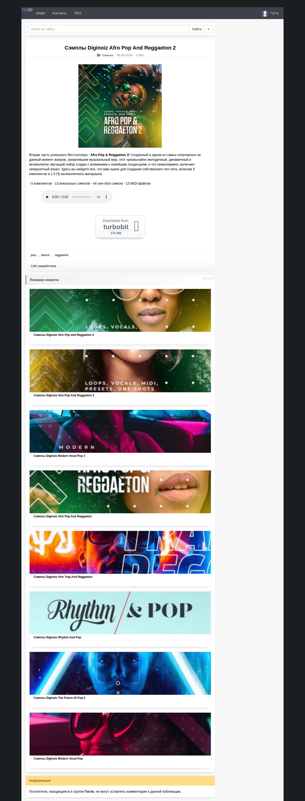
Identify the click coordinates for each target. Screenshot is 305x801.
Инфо (58, 13)
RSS (95, 13)
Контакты (77, 13)
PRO (35, 13)
